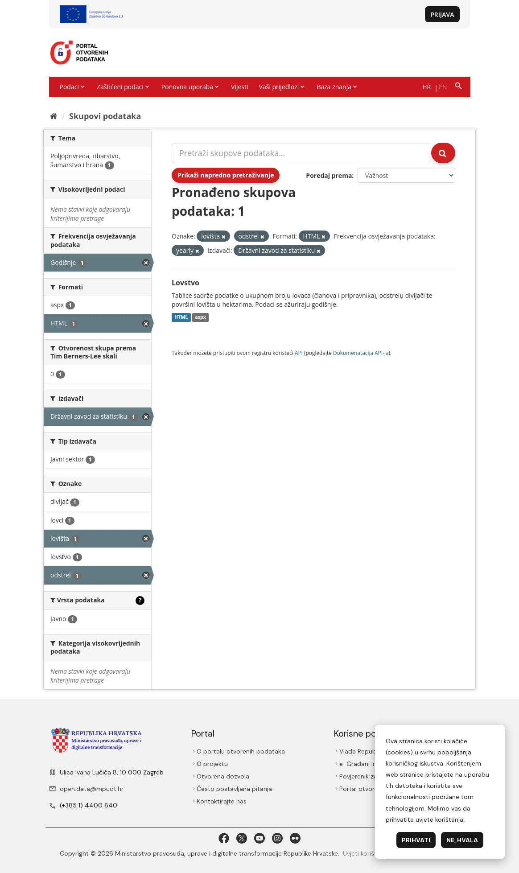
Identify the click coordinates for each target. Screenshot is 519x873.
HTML (181, 317)
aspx (200, 317)
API (299, 352)
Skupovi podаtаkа (105, 116)
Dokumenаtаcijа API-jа (361, 352)
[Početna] (54, 116)
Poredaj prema (329, 175)
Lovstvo (185, 283)
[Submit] (443, 153)
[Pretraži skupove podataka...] (301, 153)
